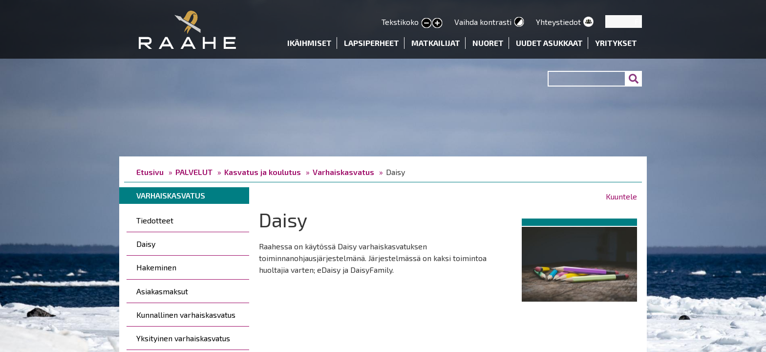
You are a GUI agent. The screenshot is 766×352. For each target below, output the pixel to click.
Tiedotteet (154, 220)
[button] (579, 262)
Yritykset (616, 42)
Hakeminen (156, 267)
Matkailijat (435, 42)
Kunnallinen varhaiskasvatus (185, 314)
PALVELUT (194, 171)
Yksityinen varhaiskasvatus (183, 338)
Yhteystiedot (558, 21)
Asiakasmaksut (162, 291)
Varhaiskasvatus (343, 171)
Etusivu (150, 171)
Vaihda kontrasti (482, 21)
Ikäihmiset (309, 42)
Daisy (145, 243)
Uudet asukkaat (549, 42)
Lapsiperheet (371, 42)
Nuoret (488, 42)
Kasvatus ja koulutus (262, 171)
